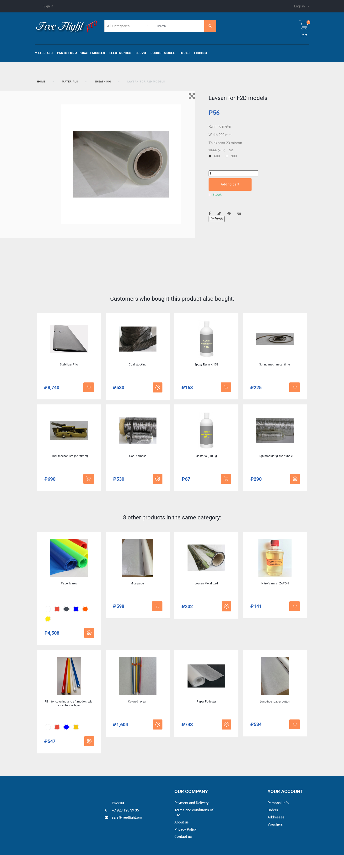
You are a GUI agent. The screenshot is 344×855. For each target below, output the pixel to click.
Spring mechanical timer (275, 364)
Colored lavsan (137, 701)
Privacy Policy (185, 829)
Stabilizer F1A (69, 364)
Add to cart (230, 184)
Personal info (278, 803)
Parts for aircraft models (81, 53)
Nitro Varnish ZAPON (275, 583)
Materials (44, 53)
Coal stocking (137, 364)
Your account (285, 791)
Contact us (183, 836)
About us (181, 822)
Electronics (120, 53)
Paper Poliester (206, 701)
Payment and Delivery (191, 803)
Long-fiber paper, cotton (275, 701)
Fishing (200, 53)
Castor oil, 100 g (206, 456)
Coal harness (137, 456)
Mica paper (137, 583)
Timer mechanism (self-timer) (69, 456)
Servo (141, 53)
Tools (184, 53)
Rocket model (162, 53)
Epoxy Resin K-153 (206, 364)
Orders (273, 810)
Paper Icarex (69, 583)
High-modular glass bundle (275, 456)
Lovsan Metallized (206, 583)
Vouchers (275, 824)
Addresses (276, 817)
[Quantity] (233, 173)
